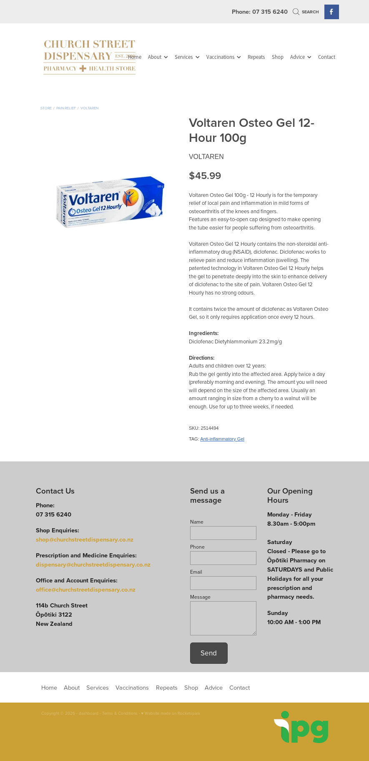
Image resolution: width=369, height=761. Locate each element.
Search (306, 12)
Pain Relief (66, 108)
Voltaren (89, 108)
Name (196, 521)
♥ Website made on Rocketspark (171, 713)
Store (46, 108)
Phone (197, 546)
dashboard (88, 713)
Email (196, 572)
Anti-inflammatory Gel (222, 438)
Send (209, 653)
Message (200, 597)
